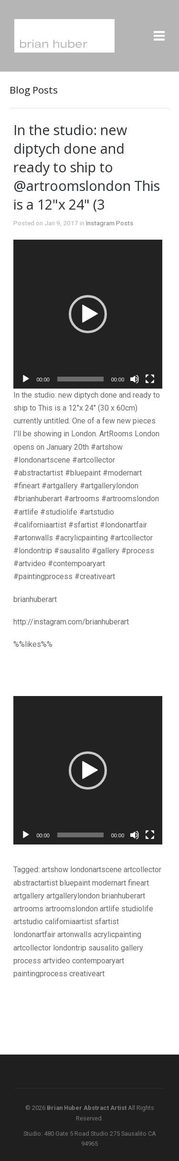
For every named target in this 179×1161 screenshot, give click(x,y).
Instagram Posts (109, 223)
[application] (87, 314)
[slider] (80, 379)
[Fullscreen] (150, 379)
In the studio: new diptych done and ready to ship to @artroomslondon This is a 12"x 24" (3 (86, 166)
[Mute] (134, 379)
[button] (88, 314)
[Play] (26, 379)
